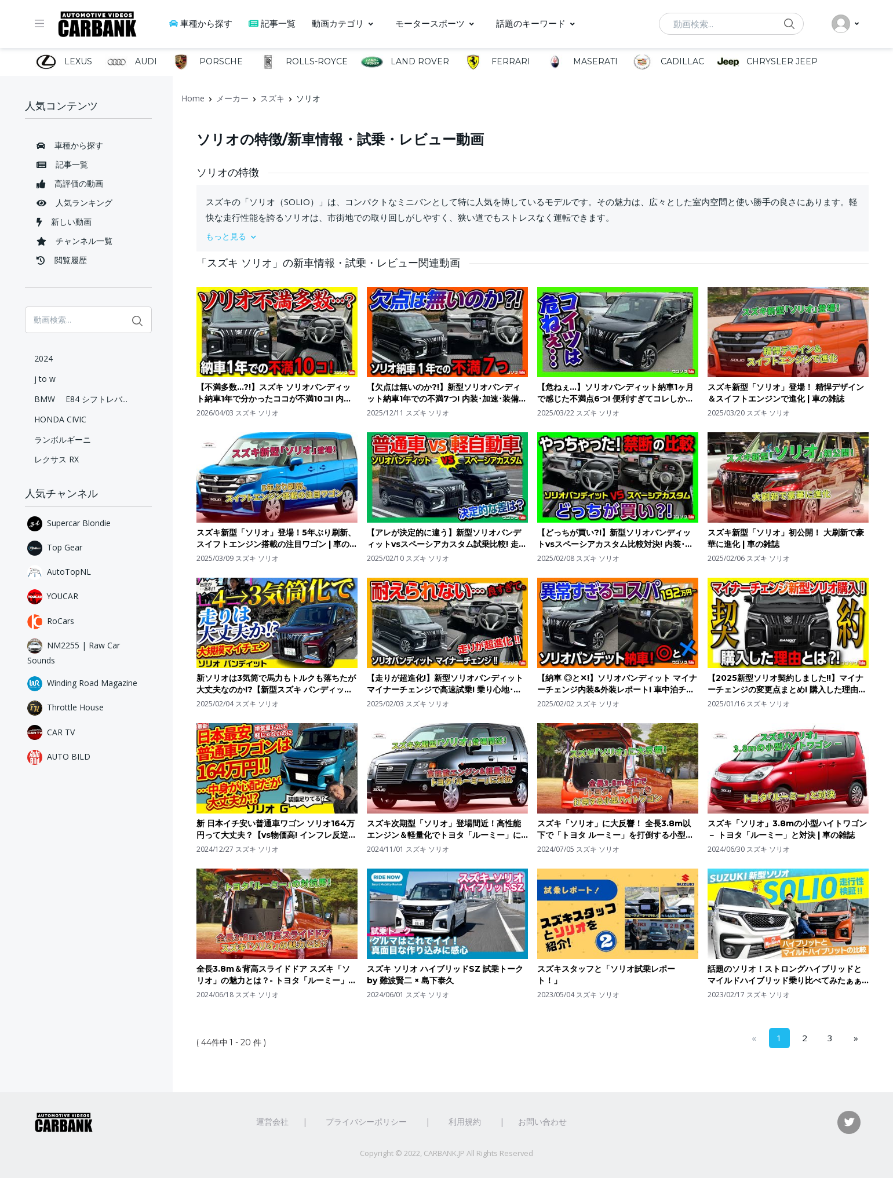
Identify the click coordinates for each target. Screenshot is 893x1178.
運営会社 (272, 1121)
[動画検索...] (731, 24)
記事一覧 (272, 23)
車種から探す (200, 23)
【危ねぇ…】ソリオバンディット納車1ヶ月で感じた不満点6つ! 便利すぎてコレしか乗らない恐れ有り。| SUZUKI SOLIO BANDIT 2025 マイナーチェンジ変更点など (616, 393)
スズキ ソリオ (257, 413)
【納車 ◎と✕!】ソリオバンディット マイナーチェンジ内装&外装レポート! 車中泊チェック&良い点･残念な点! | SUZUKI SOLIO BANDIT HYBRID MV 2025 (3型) (617, 684)
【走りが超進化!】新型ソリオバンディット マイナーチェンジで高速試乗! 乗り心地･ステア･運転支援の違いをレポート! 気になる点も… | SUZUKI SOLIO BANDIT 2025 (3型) (445, 684)
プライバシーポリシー (366, 1121)
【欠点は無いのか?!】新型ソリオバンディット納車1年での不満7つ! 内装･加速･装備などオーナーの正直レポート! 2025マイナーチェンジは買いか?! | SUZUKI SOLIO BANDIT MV (447, 393)
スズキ (272, 98)
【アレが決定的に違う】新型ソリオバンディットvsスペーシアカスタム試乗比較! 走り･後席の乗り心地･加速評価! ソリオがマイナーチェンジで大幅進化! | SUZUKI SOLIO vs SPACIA (446, 538)
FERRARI (496, 62)
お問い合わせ (542, 1121)
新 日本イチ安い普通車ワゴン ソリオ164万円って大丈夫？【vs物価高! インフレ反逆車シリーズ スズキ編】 (276, 829)
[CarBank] (97, 24)
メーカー (232, 98)
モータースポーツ (430, 23)
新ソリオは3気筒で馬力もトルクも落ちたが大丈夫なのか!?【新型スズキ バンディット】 (276, 684)
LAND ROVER (404, 62)
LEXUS (63, 62)
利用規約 (465, 1121)
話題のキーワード (531, 23)
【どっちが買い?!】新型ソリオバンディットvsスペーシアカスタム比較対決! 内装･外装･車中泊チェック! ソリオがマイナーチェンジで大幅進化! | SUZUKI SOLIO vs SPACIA (615, 538)
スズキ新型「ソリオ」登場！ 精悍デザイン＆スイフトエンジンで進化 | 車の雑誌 (786, 393)
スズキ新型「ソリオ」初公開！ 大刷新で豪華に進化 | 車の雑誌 (786, 538)
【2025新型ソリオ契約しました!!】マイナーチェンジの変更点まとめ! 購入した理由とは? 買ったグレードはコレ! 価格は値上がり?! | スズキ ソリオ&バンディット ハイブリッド (787, 684)
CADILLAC (667, 62)
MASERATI (581, 62)
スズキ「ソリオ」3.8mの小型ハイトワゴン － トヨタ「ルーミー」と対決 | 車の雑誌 (787, 829)
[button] (532, 236)
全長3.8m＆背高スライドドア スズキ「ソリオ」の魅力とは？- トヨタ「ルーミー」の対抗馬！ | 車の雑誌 (276, 975)
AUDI (130, 62)
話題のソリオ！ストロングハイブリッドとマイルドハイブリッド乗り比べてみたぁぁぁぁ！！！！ (785, 975)
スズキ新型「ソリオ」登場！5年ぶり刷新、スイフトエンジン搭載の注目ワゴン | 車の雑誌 (277, 538)
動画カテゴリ (338, 23)
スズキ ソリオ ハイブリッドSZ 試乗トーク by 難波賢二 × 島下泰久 (445, 975)
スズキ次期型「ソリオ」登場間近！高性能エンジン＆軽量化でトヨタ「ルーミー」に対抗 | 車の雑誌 (444, 829)
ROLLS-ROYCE (302, 62)
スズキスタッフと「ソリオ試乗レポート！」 (606, 975)
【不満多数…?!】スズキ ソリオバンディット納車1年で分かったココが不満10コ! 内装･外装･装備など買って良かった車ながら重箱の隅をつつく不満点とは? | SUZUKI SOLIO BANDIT (276, 393)
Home (193, 98)
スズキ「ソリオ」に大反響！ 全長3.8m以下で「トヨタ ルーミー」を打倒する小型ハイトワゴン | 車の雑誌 (615, 829)
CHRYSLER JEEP (767, 62)
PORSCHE (206, 62)
